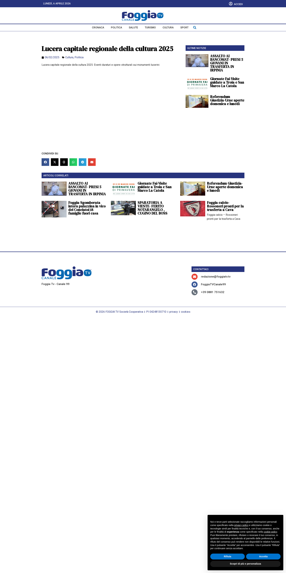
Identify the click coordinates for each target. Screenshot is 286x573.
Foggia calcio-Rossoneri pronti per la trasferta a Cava (225, 206)
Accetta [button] (263, 556)
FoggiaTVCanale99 (213, 284)
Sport (184, 27)
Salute (133, 27)
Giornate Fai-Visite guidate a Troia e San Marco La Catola (227, 82)
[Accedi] (231, 4)
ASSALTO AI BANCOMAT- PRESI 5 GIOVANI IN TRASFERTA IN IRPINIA (226, 63)
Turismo (150, 27)
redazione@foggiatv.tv (215, 276)
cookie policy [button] (270, 531)
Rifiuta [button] (227, 556)
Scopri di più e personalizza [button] (245, 563)
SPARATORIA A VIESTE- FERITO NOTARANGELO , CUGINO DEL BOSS (152, 208)
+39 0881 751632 (212, 292)
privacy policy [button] (241, 525)
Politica (116, 27)
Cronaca (98, 27)
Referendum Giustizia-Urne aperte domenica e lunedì (227, 100)
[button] (194, 27)
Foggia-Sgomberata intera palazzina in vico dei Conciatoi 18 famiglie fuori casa (87, 208)
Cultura (168, 27)
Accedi (238, 4)
